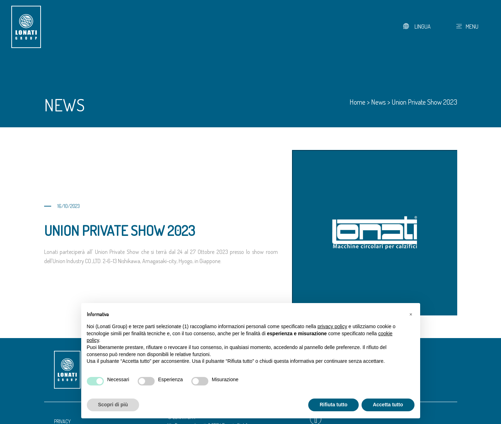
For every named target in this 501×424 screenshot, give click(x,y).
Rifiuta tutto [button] (333, 404)
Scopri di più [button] (113, 404)
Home (357, 101)
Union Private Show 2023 (424, 101)
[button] (411, 314)
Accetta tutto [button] (388, 404)
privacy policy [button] (332, 326)
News (378, 101)
